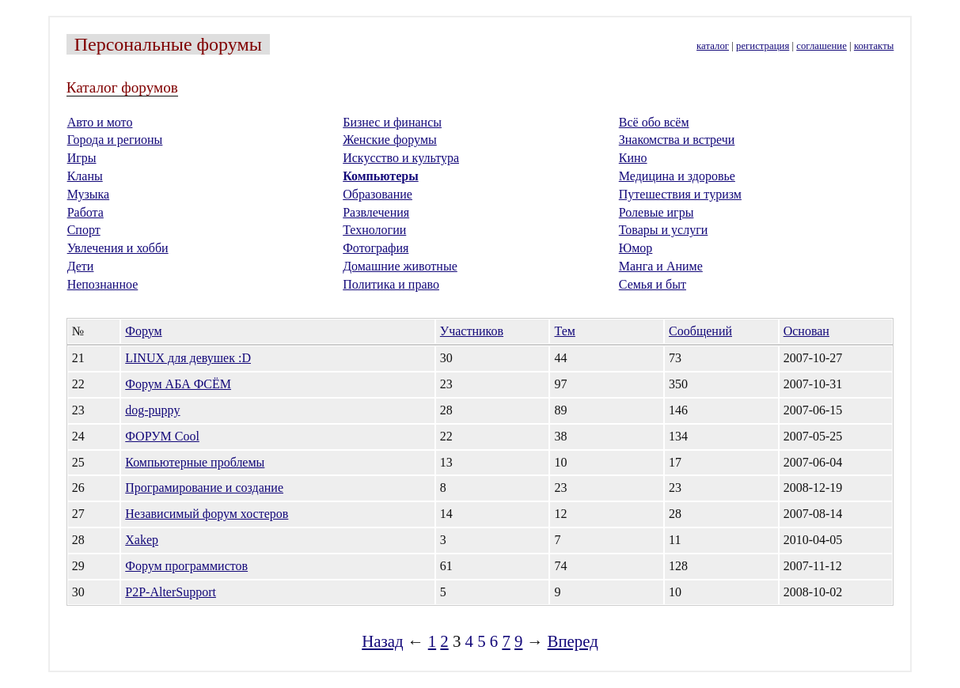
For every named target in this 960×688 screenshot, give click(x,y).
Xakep (141, 539)
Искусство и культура (401, 157)
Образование (377, 194)
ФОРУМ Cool (162, 436)
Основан (806, 331)
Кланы (85, 176)
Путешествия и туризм (680, 194)
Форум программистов (186, 566)
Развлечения (376, 212)
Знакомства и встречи (677, 139)
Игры (82, 157)
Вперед (573, 641)
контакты (874, 45)
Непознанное (102, 284)
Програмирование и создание (204, 487)
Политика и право (391, 284)
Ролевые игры (656, 212)
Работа (85, 212)
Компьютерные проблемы (194, 462)
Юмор (636, 248)
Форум (143, 331)
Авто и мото (100, 122)
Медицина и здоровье (677, 176)
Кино (633, 157)
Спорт (84, 229)
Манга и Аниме (661, 266)
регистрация (762, 45)
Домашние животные (400, 266)
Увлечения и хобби (118, 248)
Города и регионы (115, 139)
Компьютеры (380, 176)
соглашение (821, 45)
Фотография (375, 248)
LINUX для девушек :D (188, 358)
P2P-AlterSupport (170, 592)
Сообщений (700, 331)
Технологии (374, 229)
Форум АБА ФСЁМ (178, 384)
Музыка (88, 194)
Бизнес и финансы (392, 122)
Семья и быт (652, 284)
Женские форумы (390, 139)
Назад (382, 641)
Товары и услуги (663, 229)
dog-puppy (152, 410)
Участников (471, 331)
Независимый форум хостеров (206, 513)
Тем (564, 331)
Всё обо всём (654, 122)
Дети (80, 266)
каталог (712, 45)
